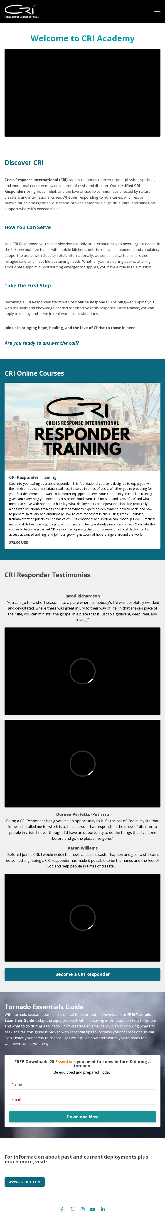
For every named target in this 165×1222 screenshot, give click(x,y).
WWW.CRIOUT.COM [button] (25, 1182)
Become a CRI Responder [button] (82, 974)
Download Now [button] (82, 1117)
